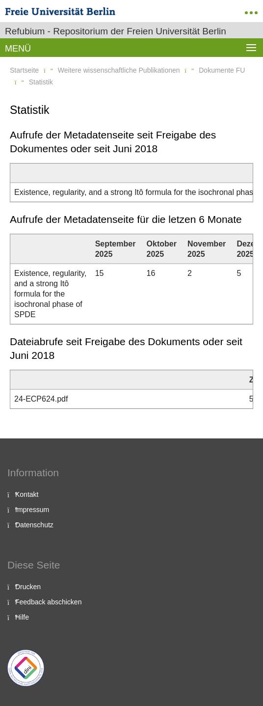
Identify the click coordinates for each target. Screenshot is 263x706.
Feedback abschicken (48, 602)
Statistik (41, 82)
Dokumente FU (222, 70)
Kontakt (26, 494)
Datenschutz (34, 525)
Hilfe (22, 617)
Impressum (32, 510)
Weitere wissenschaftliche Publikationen (119, 70)
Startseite (24, 70)
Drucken (28, 587)
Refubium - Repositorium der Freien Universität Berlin (115, 31)
